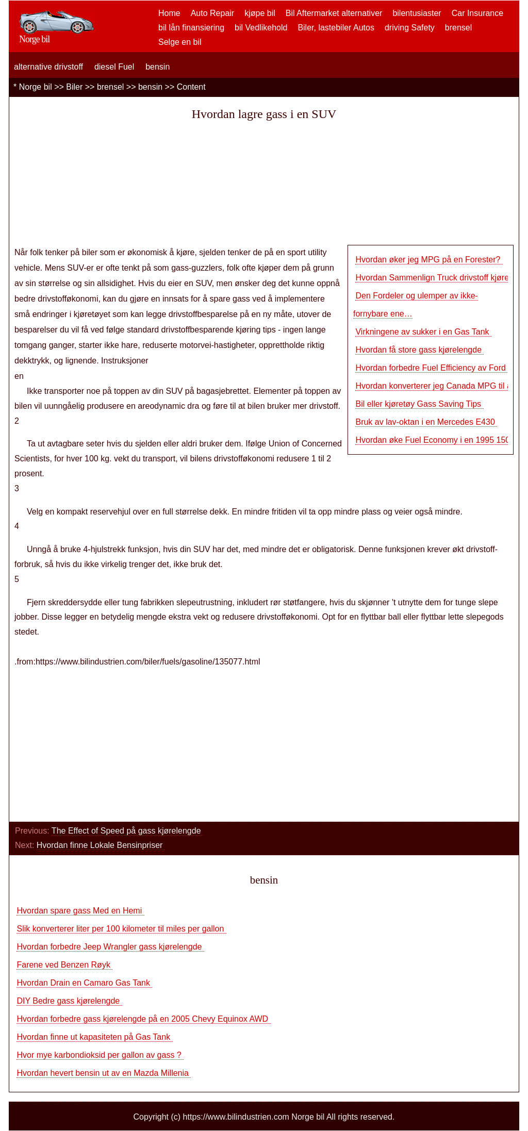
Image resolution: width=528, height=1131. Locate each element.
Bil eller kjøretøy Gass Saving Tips (419, 404)
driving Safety (410, 27)
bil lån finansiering (191, 27)
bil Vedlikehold (261, 27)
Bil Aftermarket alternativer (334, 13)
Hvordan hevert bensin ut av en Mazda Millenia (103, 1073)
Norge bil (35, 86)
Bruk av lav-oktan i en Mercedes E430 (426, 422)
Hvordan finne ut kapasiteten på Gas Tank (94, 1037)
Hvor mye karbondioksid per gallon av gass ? (100, 1055)
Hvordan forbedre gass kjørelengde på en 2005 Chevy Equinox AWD (143, 1018)
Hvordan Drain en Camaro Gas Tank (84, 982)
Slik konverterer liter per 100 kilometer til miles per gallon (121, 928)
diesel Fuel (114, 66)
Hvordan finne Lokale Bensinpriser (101, 845)
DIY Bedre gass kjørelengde (69, 1000)
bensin (157, 66)
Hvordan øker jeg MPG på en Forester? (428, 259)
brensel (458, 27)
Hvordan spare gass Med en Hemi (80, 910)
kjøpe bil (259, 13)
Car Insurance (478, 13)
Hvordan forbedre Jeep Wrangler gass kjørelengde (110, 946)
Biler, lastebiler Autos (336, 27)
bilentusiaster (416, 13)
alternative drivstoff (48, 66)
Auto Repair (213, 13)
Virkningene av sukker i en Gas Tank (423, 331)
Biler (74, 86)
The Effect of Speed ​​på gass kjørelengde (127, 830)
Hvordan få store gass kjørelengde (419, 349)
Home (169, 13)
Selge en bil (180, 42)
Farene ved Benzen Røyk (64, 964)
